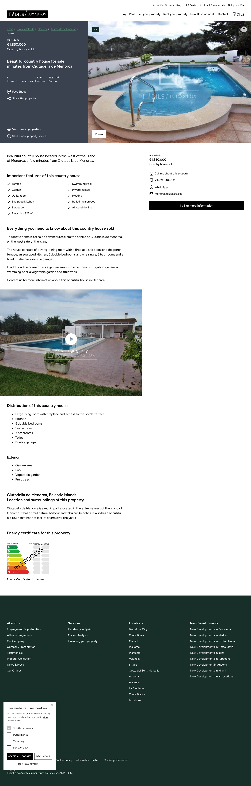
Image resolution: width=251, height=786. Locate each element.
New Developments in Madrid (208, 635)
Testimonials (14, 652)
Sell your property (149, 14)
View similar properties (24, 129)
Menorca (42, 28)
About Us (158, 5)
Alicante (134, 682)
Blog (178, 5)
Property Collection (19, 658)
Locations (135, 700)
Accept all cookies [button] (19, 756)
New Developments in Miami (208, 670)
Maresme (134, 652)
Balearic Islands (25, 28)
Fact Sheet (16, 92)
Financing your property (82, 641)
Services (169, 5)
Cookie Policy (63, 760)
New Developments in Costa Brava (211, 646)
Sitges (133, 664)
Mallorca (134, 646)
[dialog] (29, 736)
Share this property (21, 98)
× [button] (52, 705)
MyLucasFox (236, 5)
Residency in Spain (80, 629)
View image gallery (71, 342)
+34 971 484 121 (162, 180)
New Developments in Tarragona (210, 658)
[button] (29, 764)
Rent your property (175, 14)
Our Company (15, 641)
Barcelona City (138, 629)
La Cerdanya (136, 688)
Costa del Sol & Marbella (144, 670)
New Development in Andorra (208, 664)
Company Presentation (21, 646)
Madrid (133, 641)
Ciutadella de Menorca (63, 28)
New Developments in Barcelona (210, 629)
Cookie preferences (116, 760)
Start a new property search (27, 136)
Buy (123, 14)
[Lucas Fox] (27, 14)
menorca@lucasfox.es (165, 194)
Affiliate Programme (19, 635)
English (191, 5)
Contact (223, 14)
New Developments (202, 14)
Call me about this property (168, 173)
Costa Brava (136, 635)
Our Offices (14, 670)
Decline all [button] (43, 756)
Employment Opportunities (24, 629)
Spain (10, 28)
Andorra (134, 676)
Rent (132, 14)
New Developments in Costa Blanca (212, 641)
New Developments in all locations (211, 676)
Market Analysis (78, 635)
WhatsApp (158, 187)
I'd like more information (196, 206)
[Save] (244, 29)
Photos (99, 134)
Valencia (134, 658)
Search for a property (212, 5)
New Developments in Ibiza (207, 652)
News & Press (15, 664)
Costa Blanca (137, 694)
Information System (88, 760)
